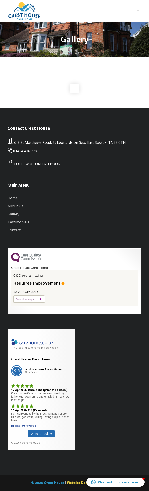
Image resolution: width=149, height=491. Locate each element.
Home (13, 198)
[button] (115, 482)
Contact (14, 230)
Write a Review (41, 433)
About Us (15, 206)
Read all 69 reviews (23, 425)
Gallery (13, 214)
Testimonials (18, 222)
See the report (26, 299)
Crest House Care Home (30, 359)
